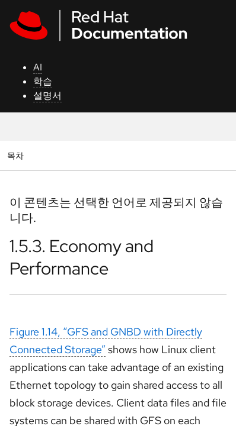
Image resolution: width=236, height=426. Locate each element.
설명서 (47, 95)
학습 (42, 81)
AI (37, 67)
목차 (17, 155)
